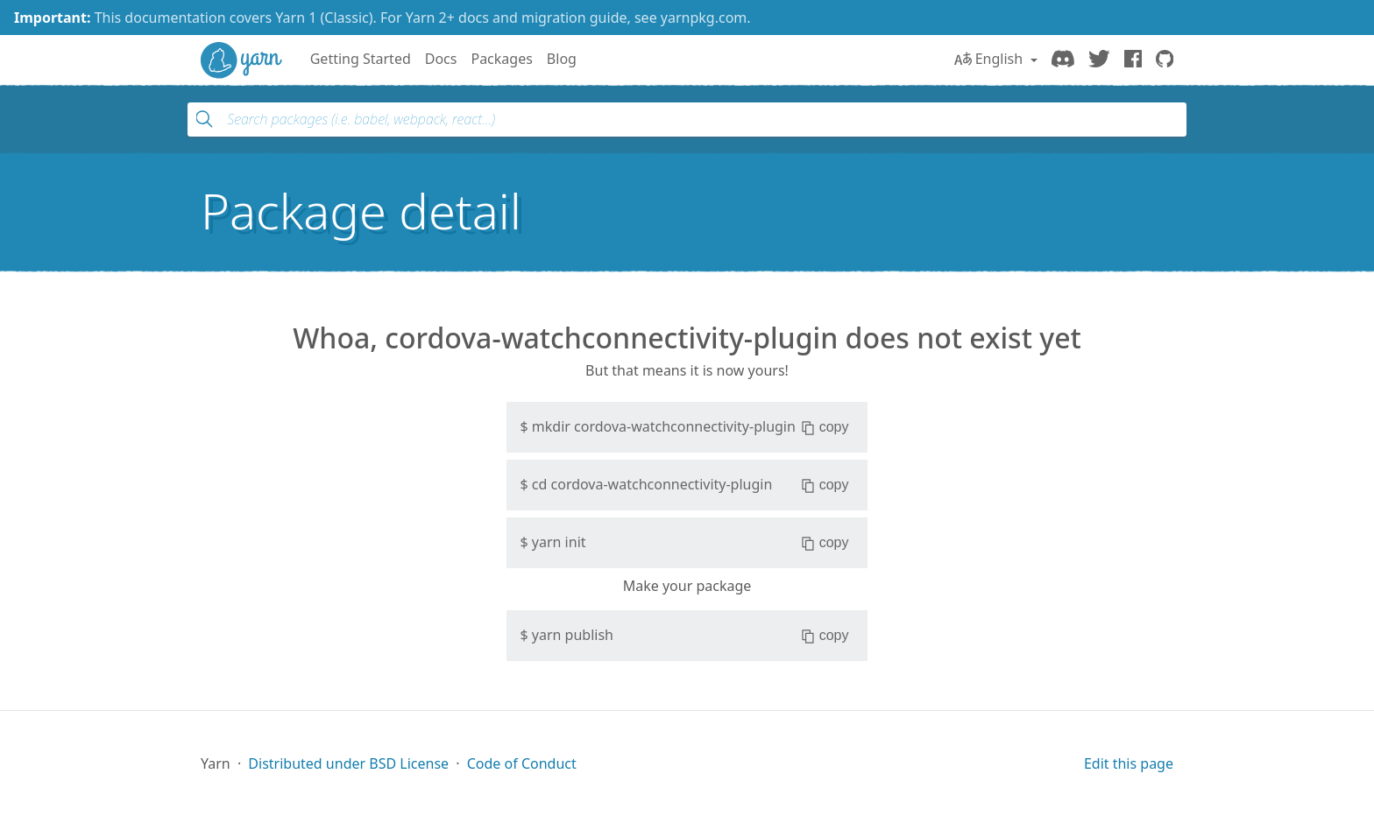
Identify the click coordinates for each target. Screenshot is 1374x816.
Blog (562, 58)
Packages (501, 58)
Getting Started (360, 58)
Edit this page (1128, 763)
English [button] (990, 58)
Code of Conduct (522, 763)
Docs (441, 58)
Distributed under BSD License (348, 763)
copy (825, 427)
